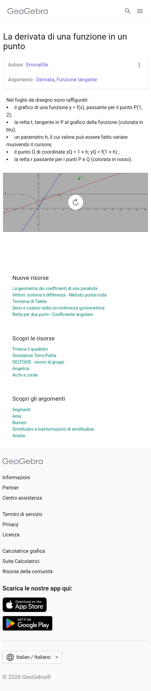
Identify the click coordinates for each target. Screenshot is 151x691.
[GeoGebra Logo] (27, 11)
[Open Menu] (140, 11)
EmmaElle (37, 65)
